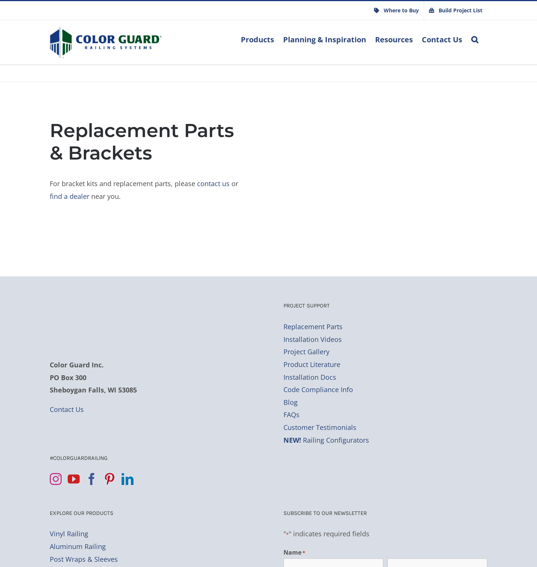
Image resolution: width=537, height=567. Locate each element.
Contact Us (67, 409)
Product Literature (311, 364)
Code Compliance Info (318, 389)
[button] (474, 39)
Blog (290, 402)
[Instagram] (56, 479)
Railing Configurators (326, 440)
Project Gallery (306, 351)
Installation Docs (309, 377)
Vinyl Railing (69, 533)
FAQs (291, 414)
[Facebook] (92, 479)
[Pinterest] (110, 479)
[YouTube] (74, 479)
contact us (213, 183)
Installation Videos (312, 339)
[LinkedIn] (128, 479)
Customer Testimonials (319, 427)
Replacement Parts (313, 326)
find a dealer (69, 196)
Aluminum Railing (78, 546)
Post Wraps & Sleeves (84, 559)
